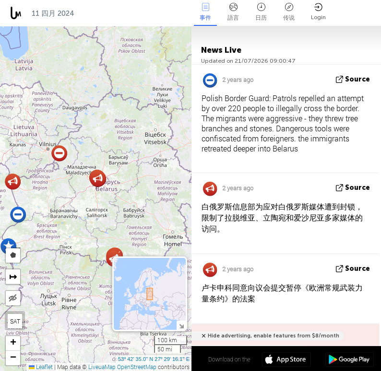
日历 (261, 12)
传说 (289, 12)
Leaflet (41, 367)
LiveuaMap (102, 367)
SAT (15, 321)
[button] (59, 153)
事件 (205, 12)
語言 (233, 12)
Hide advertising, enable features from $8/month (273, 336)
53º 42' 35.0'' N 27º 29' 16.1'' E (154, 359)
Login (318, 12)
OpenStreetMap (136, 367)
